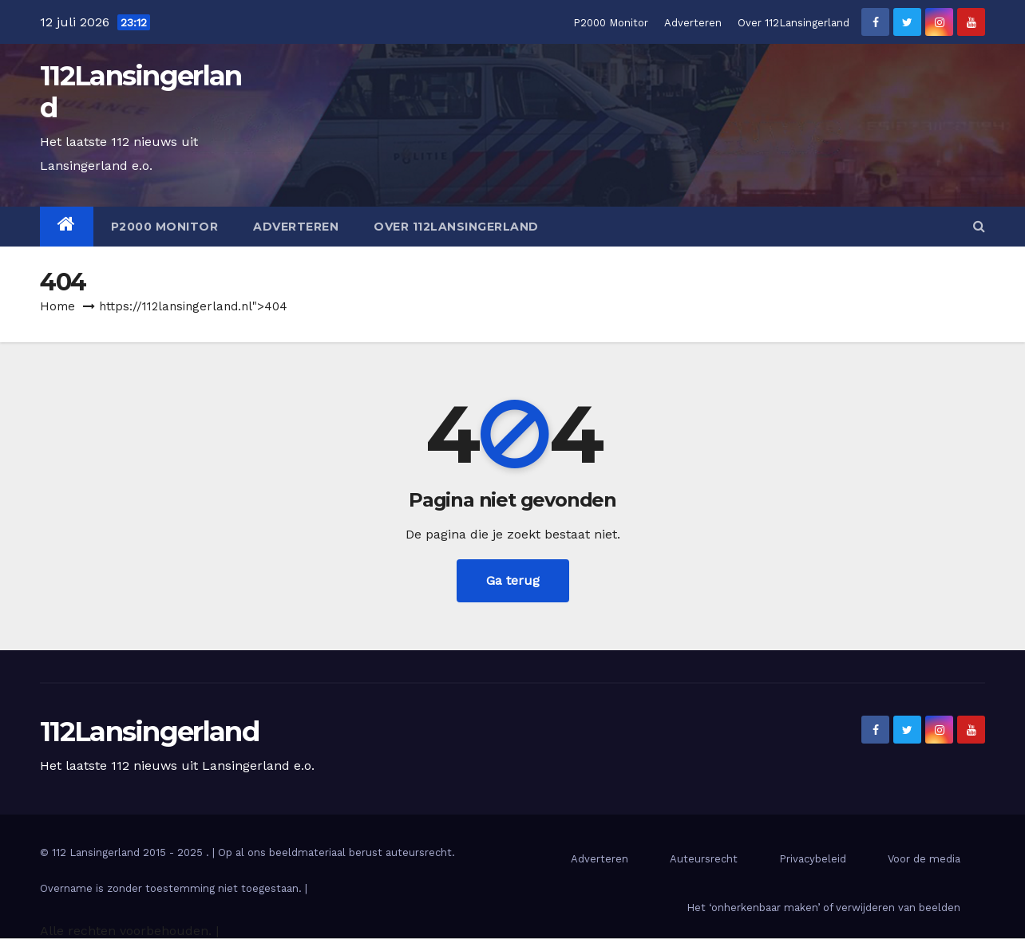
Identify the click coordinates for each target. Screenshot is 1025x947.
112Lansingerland (141, 91)
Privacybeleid (812, 859)
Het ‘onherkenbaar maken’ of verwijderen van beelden (823, 907)
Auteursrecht (704, 859)
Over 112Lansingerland (793, 23)
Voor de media (924, 859)
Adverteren (693, 23)
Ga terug (513, 580)
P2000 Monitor (610, 23)
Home (57, 306)
